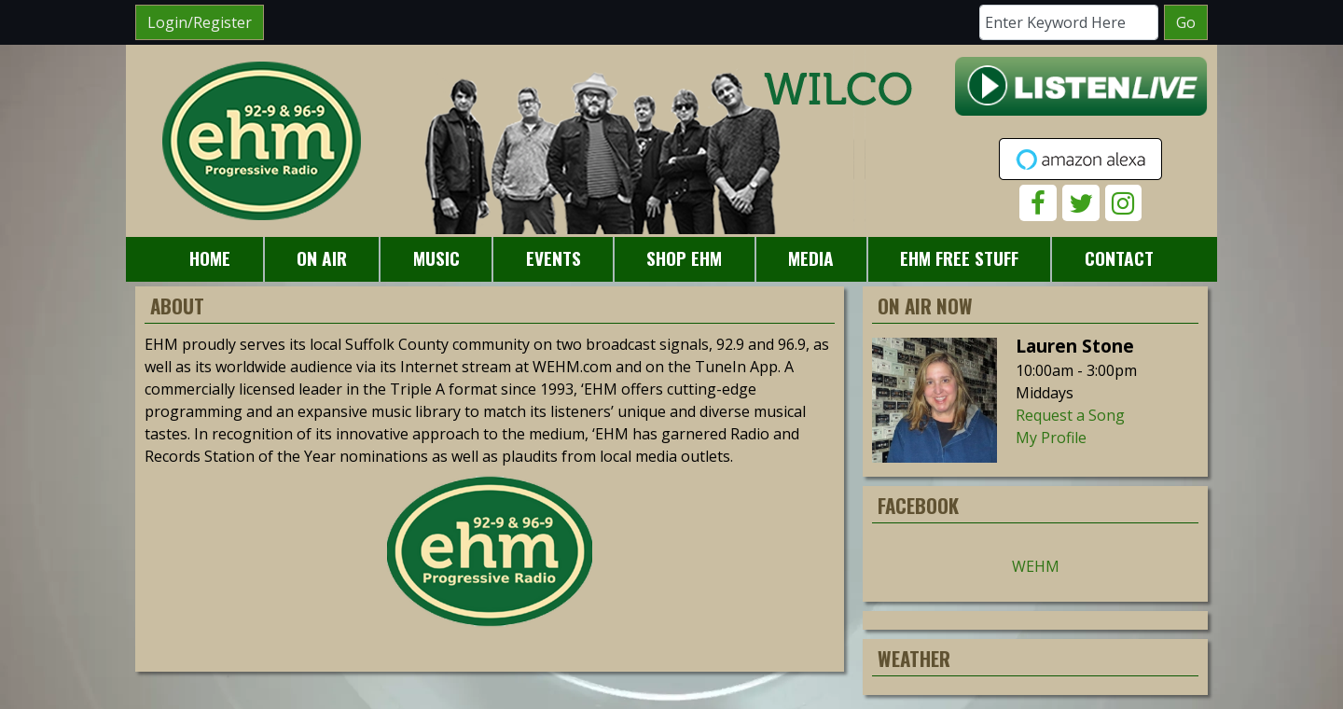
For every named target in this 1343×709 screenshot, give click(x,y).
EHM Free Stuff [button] (959, 257)
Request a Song (1070, 415)
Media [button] (811, 257)
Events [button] (553, 257)
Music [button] (436, 257)
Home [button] (209, 257)
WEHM (1035, 566)
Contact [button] (1119, 257)
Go (1186, 22)
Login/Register (199, 22)
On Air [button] (322, 257)
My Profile (1051, 437)
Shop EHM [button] (684, 257)
